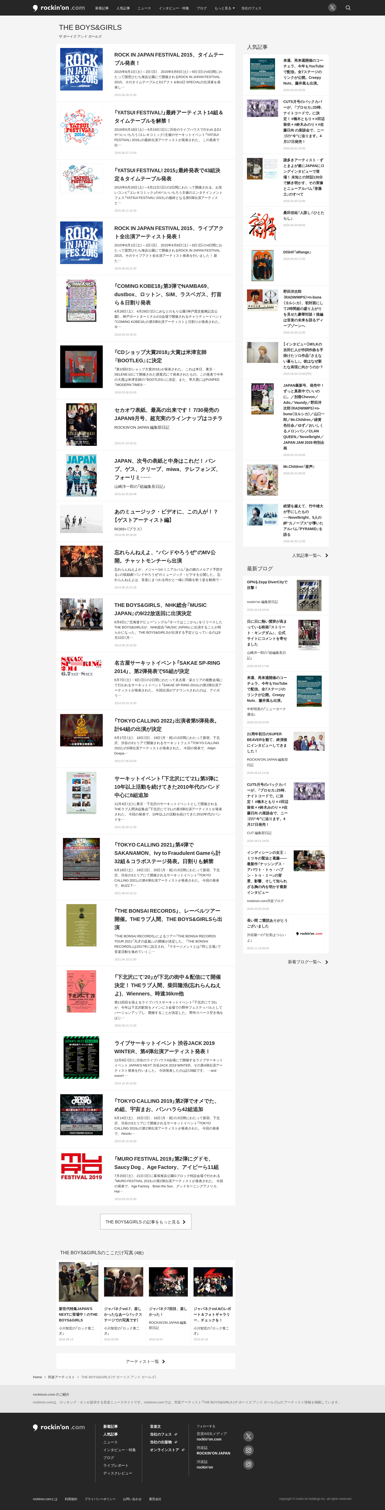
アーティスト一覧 (142, 1361)
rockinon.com (59, 8)
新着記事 (102, 7)
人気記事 (123, 7)
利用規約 (71, 1499)
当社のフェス (251, 7)
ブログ (202, 7)
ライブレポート (116, 1465)
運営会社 (155, 1499)
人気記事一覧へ (306, 555)
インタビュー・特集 (174, 7)
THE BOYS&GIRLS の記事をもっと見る (143, 1221)
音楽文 (155, 1426)
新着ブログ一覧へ (304, 961)
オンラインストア (164, 1449)
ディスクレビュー (117, 1473)
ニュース (144, 7)
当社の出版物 (161, 1441)
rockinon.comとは (45, 1499)
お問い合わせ (132, 1499)
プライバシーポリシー (100, 1499)
